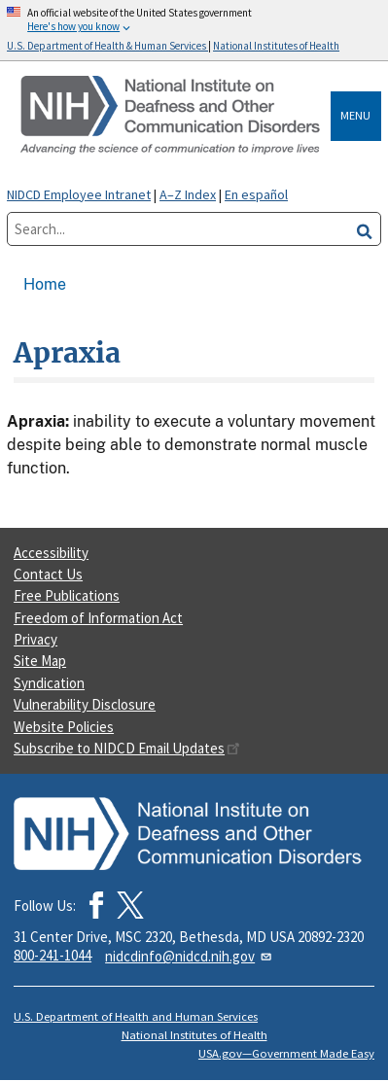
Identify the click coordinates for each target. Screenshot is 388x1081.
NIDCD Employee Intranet (79, 194)
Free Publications (67, 595)
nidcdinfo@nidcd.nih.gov (189, 956)
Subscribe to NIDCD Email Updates (127, 748)
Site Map (40, 660)
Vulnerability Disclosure (85, 704)
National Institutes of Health (194, 1035)
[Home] (172, 116)
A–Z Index (187, 194)
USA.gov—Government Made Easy (286, 1053)
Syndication (49, 683)
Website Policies (64, 726)
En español (256, 194)
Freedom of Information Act (98, 618)
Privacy (35, 639)
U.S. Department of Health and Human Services (136, 1016)
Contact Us (48, 574)
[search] (364, 229)
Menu (355, 115)
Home (44, 284)
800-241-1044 (52, 955)
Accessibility (51, 552)
